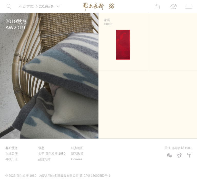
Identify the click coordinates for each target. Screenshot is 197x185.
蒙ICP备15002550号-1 (95, 176)
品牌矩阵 (44, 159)
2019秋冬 (50, 4)
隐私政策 (77, 153)
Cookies (76, 159)
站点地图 (77, 148)
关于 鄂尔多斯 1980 (51, 153)
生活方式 (26, 6)
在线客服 (11, 153)
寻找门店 (11, 159)
